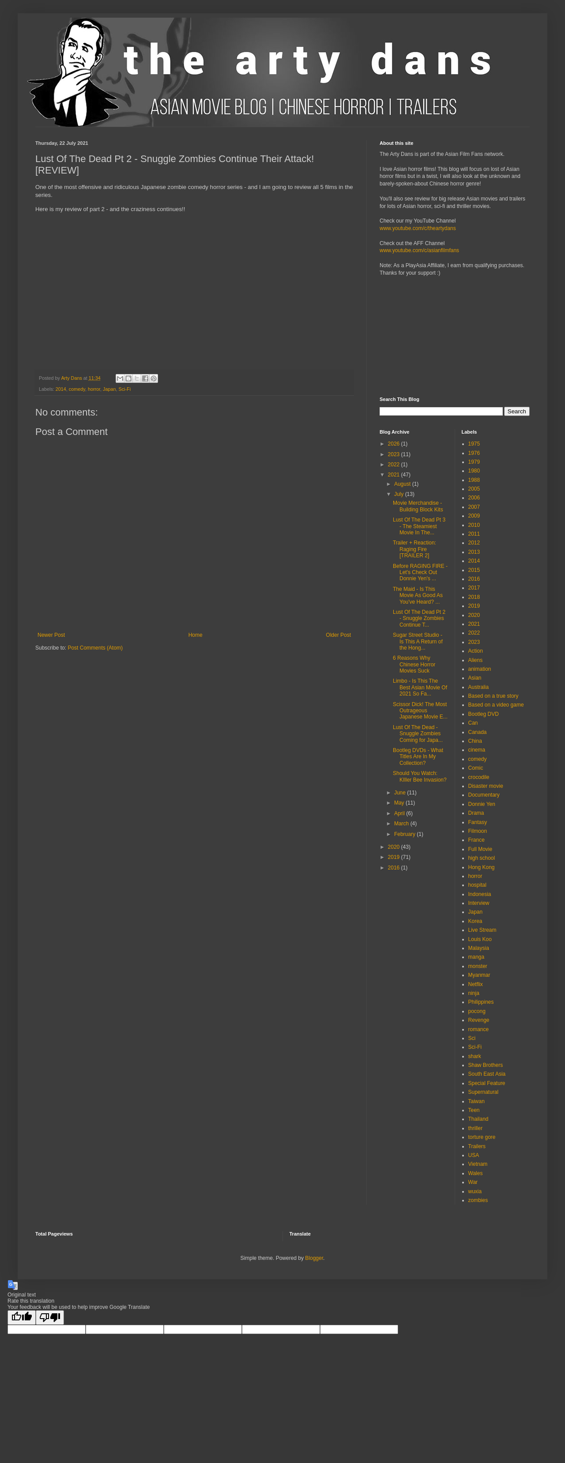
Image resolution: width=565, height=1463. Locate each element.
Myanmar (479, 975)
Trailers (477, 1146)
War (473, 1182)
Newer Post (51, 635)
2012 (474, 543)
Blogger (314, 1258)
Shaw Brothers (485, 1065)
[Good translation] (22, 1317)
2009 (474, 516)
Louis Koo (480, 939)
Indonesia (479, 894)
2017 (474, 588)
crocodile (479, 777)
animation (479, 669)
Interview (479, 903)
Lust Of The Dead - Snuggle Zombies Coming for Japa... (418, 733)
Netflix (475, 984)
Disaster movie (485, 786)
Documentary (484, 795)
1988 (474, 480)
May (400, 803)
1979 (474, 462)
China (475, 741)
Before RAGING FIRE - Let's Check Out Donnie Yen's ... (420, 572)
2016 (394, 868)
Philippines (481, 1002)
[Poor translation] (50, 1317)
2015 (474, 570)
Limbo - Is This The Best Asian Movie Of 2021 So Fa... (420, 687)
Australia (478, 687)
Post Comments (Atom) (95, 648)
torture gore (482, 1137)
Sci (472, 1038)
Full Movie (480, 849)
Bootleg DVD (483, 714)
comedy (77, 389)
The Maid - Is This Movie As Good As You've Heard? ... (418, 595)
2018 (474, 597)
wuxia (475, 1191)
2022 (394, 464)
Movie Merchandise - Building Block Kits (418, 506)
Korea (475, 921)
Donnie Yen (481, 804)
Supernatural (483, 1092)
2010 (474, 525)
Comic (475, 768)
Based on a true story (493, 696)
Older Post (338, 635)
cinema (477, 750)
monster (477, 966)
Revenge (479, 1020)
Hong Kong (481, 867)
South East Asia (487, 1074)
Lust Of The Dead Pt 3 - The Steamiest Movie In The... (419, 526)
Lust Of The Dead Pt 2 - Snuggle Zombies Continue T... (419, 618)
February (405, 834)
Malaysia (478, 948)
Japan (109, 389)
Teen (474, 1110)
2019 (394, 857)
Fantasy (477, 822)
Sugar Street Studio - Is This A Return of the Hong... (418, 641)
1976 (474, 453)
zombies (478, 1200)
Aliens (475, 660)
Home (195, 635)
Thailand (478, 1119)
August (403, 484)
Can (473, 723)
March (402, 823)
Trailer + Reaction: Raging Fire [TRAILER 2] (414, 549)
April (400, 813)
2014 (61, 389)
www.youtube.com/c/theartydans (418, 228)
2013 (474, 552)
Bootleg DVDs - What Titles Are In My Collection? (418, 756)
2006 (474, 498)
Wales (475, 1173)
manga (476, 957)
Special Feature (486, 1083)
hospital (477, 885)
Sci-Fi (125, 389)
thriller (475, 1128)
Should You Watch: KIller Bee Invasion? (420, 776)
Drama (476, 813)
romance (478, 1029)
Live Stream (482, 930)
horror (94, 389)
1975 (474, 444)
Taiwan (476, 1101)
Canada (477, 732)
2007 (474, 507)
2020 (394, 847)
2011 (474, 534)
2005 (474, 489)
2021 (394, 475)
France (476, 840)
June (400, 793)
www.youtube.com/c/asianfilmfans (419, 250)
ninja (473, 993)
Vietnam (478, 1164)
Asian (475, 678)
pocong (477, 1011)
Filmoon (477, 831)
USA (473, 1155)
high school (481, 858)
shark (474, 1056)
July (399, 494)
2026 (394, 444)
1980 (474, 471)
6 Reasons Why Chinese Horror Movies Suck (414, 664)
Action (475, 651)
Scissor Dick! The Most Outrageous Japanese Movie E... (420, 710)
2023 (394, 454)
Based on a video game (496, 705)
